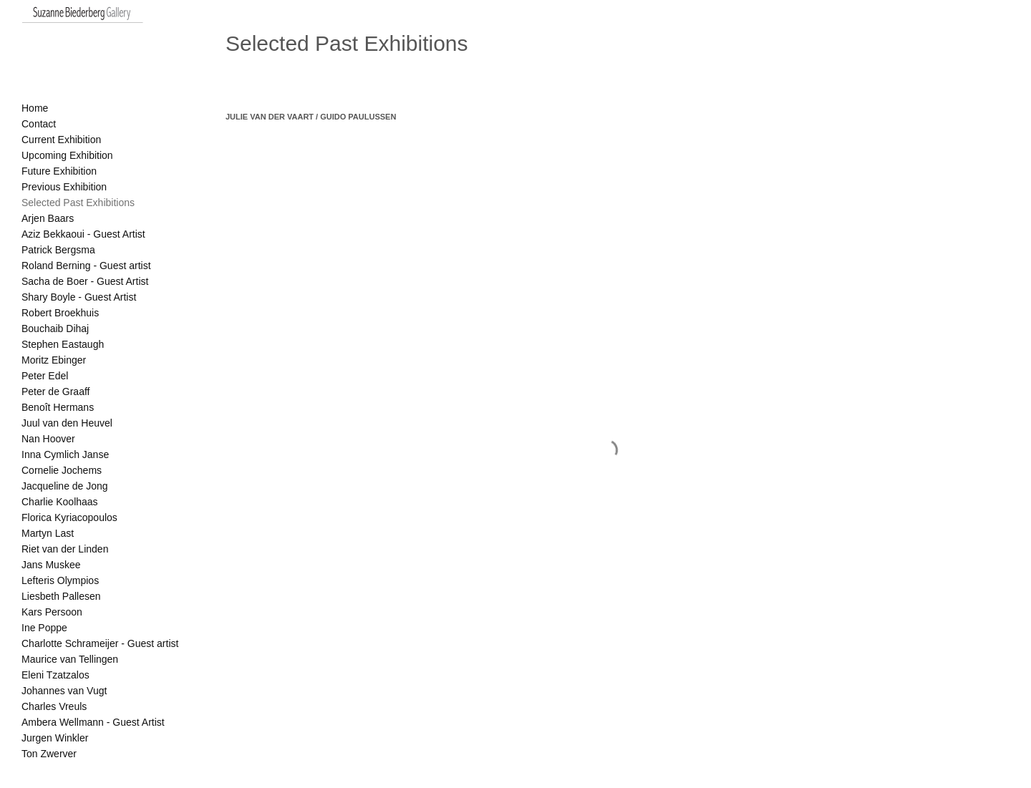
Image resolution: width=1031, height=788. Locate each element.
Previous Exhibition (64, 187)
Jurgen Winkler (54, 738)
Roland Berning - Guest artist (86, 265)
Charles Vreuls (54, 706)
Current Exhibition (61, 139)
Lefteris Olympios (60, 580)
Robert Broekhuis (60, 312)
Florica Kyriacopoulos (69, 517)
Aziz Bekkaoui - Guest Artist (83, 234)
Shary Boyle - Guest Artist (78, 297)
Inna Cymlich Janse (65, 454)
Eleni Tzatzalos (55, 675)
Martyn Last (47, 533)
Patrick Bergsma (58, 250)
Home (34, 108)
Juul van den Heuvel (66, 423)
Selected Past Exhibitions (78, 202)
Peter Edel (44, 375)
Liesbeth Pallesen (61, 596)
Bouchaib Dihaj (55, 328)
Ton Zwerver (49, 753)
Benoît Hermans (57, 407)
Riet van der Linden (64, 549)
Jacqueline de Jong (64, 486)
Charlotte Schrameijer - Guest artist (99, 643)
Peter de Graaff (55, 391)
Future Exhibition (59, 171)
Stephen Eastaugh (62, 344)
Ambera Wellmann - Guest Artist (93, 722)
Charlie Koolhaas (59, 501)
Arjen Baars (47, 218)
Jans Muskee (50, 564)
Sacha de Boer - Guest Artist (84, 281)
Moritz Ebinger (53, 360)
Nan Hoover (48, 438)
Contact (38, 124)
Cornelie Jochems (61, 470)
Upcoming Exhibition (67, 155)
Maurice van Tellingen (69, 659)
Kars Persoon (51, 612)
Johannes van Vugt (64, 690)
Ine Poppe (44, 627)
